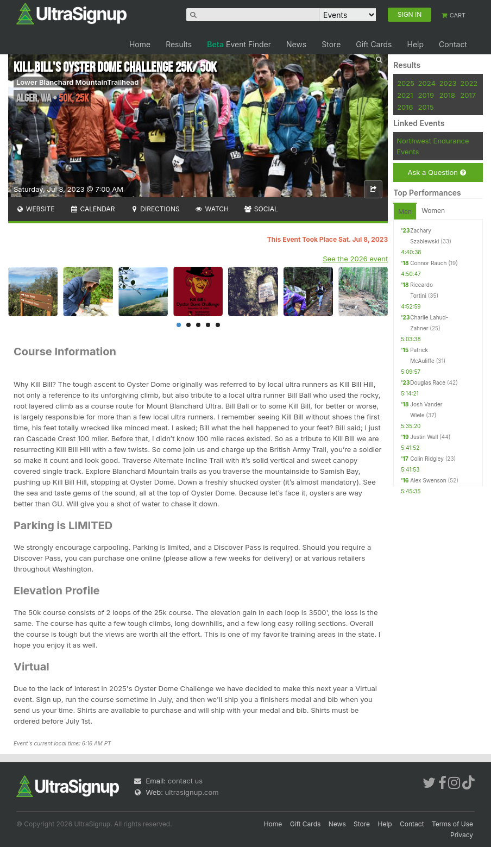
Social (261, 209)
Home (139, 44)
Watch (212, 209)
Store (331, 44)
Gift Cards (374, 44)
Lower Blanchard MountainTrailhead (77, 82)
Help (415, 44)
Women (433, 210)
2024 (427, 83)
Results (179, 44)
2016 (405, 107)
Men (405, 212)
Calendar (92, 209)
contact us (185, 780)
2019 (426, 95)
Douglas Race (427, 382)
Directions (154, 209)
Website (35, 209)
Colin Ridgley (427, 458)
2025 (405, 83)
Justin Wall (424, 437)
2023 (448, 83)
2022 (468, 83)
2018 (447, 95)
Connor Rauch (428, 263)
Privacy (461, 835)
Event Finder (239, 44)
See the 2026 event (355, 258)
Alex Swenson (428, 480)
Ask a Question (436, 172)
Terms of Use (452, 824)
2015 (426, 107)
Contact (453, 44)
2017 (468, 95)
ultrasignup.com (192, 792)
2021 (405, 95)
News (296, 44)
